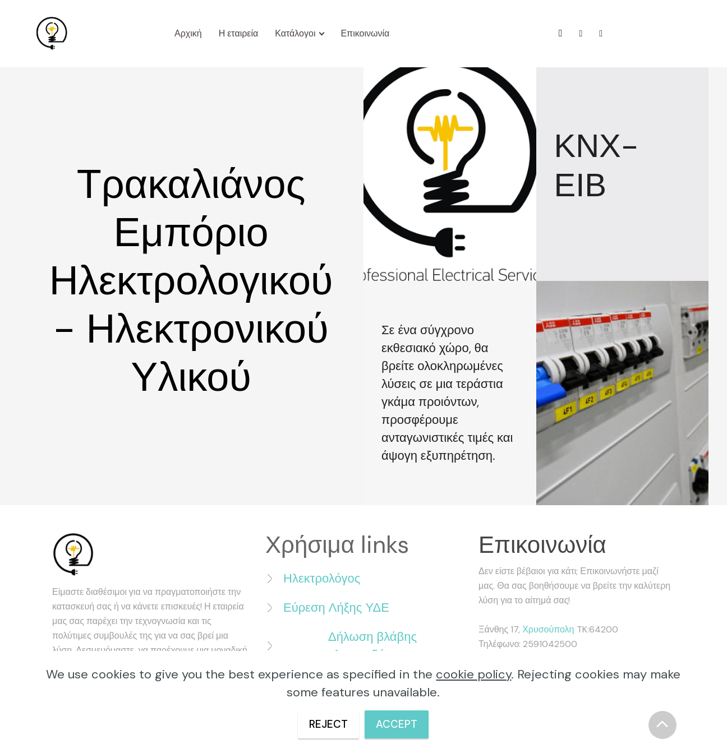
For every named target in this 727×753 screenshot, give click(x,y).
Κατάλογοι (295, 33)
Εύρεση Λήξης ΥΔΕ (336, 607)
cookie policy (473, 674)
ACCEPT (400, 724)
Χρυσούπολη (549, 629)
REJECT (325, 724)
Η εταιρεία (239, 33)
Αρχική (188, 33)
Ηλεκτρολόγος (321, 578)
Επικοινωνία (365, 33)
